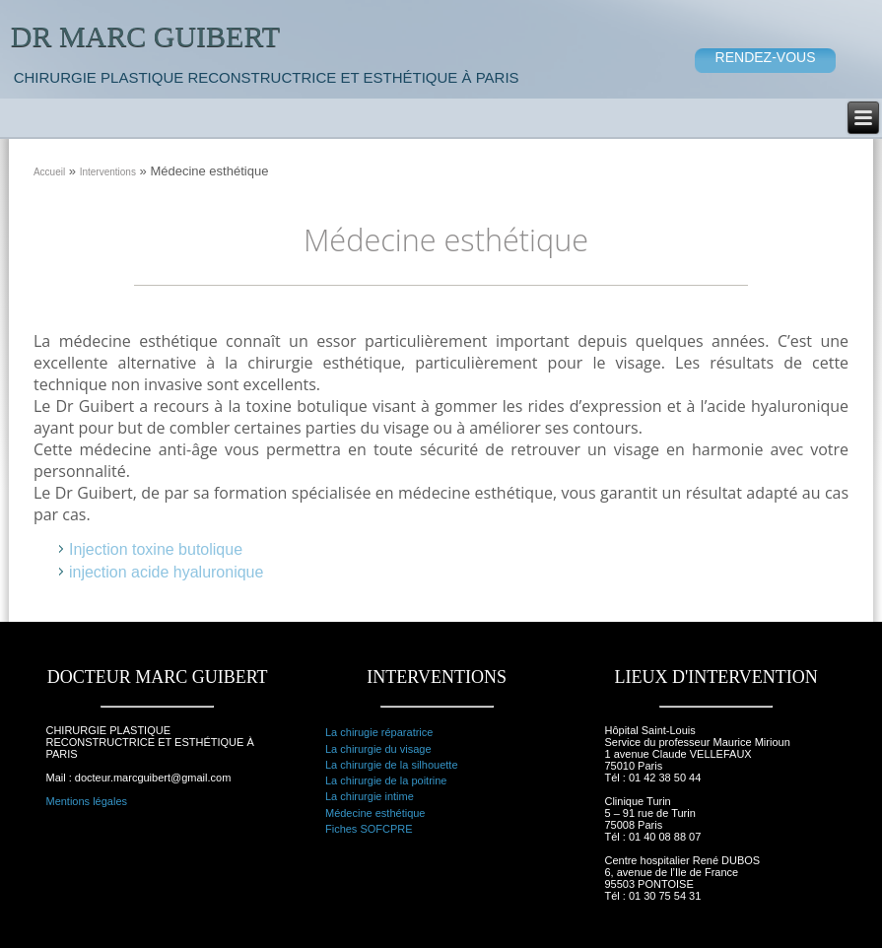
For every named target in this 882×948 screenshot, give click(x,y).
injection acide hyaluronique (166, 572)
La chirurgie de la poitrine (386, 780)
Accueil (49, 172)
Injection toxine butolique (155, 549)
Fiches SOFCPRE (369, 829)
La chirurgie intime (369, 796)
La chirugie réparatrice (379, 732)
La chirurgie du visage (378, 749)
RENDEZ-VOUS (765, 57)
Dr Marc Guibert (145, 36)
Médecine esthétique (375, 813)
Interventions (108, 172)
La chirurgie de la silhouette (391, 765)
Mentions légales (86, 801)
